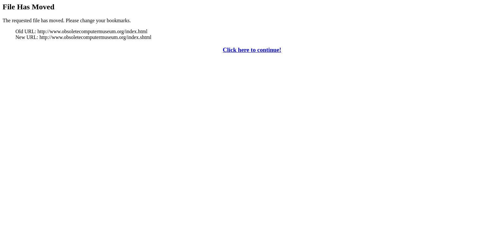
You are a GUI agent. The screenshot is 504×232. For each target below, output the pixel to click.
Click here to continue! (252, 49)
